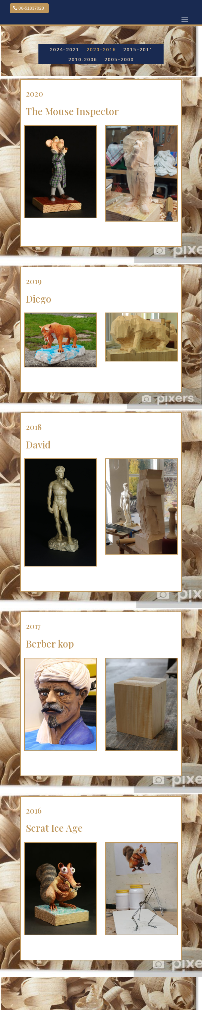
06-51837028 (31, 8)
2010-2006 (82, 60)
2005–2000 (119, 60)
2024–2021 (64, 50)
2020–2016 (101, 50)
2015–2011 (138, 50)
